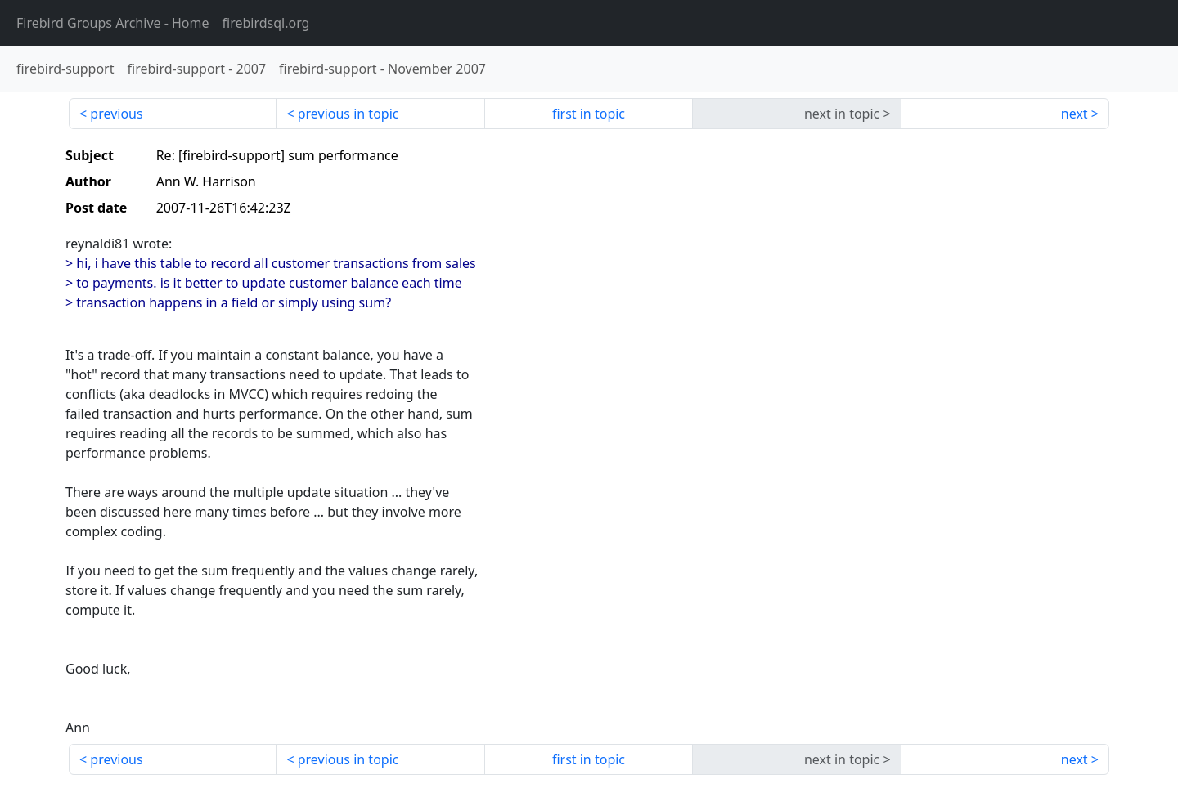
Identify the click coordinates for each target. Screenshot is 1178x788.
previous (116, 114)
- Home (112, 23)
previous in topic (348, 114)
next (1074, 114)
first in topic (588, 114)
